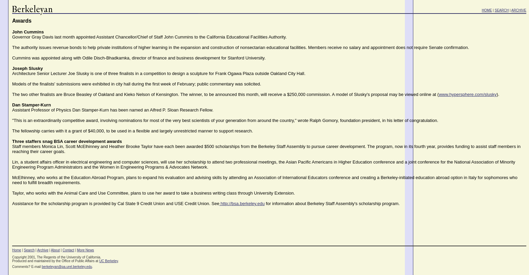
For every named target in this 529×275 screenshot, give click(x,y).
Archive (42, 250)
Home (16, 250)
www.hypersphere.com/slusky (468, 94)
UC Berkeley (108, 261)
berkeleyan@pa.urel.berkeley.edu (67, 267)
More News (85, 250)
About (55, 250)
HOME (487, 10)
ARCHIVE (518, 10)
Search (29, 250)
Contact (68, 250)
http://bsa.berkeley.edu (241, 203)
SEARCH (502, 10)
